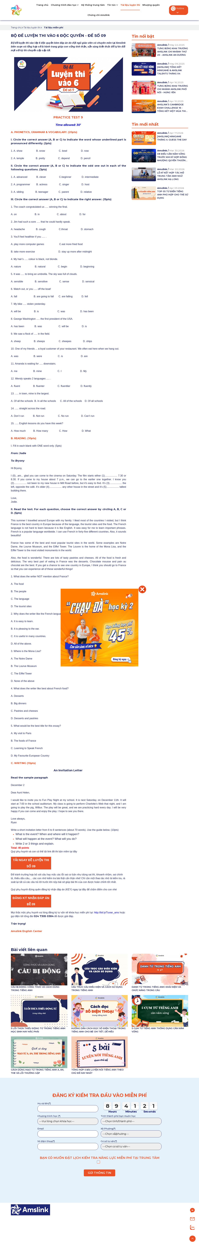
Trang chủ (42, 5)
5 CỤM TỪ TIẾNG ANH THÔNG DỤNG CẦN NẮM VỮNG (158, 1030)
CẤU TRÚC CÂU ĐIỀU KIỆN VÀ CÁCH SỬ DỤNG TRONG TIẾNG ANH (97, 989)
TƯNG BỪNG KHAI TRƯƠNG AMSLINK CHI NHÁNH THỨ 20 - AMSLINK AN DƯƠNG (172, 51)
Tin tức (112, 5)
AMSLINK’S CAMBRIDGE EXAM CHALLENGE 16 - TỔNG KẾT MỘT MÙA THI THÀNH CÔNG (171, 108)
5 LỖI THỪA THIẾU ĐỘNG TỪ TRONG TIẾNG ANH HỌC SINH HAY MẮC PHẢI (38, 1030)
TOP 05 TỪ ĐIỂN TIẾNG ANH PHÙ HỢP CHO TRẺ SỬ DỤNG (172, 194)
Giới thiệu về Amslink (160, 1218)
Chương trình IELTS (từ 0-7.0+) (88, 1241)
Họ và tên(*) (44, 1103)
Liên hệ (151, 1241)
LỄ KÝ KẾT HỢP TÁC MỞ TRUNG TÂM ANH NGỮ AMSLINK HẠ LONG (170, 176)
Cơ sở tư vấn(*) (109, 1141)
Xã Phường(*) (108, 1128)
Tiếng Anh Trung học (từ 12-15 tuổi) (91, 1229)
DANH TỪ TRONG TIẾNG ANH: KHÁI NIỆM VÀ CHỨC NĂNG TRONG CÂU (156, 989)
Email (40, 1128)
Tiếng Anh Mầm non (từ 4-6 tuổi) (89, 1218)
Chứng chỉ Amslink (99, 15)
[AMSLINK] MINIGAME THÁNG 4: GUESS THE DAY (172, 138)
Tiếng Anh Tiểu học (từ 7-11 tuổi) (89, 1223)
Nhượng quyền (151, 5)
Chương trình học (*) (48, 1116)
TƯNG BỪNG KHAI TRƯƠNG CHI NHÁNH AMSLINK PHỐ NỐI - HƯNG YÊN (172, 89)
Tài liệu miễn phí (53, 27)
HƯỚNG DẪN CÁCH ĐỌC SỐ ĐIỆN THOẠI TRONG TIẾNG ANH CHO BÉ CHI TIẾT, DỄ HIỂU (98, 1030)
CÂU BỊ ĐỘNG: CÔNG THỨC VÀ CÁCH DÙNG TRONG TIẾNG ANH (35, 989)
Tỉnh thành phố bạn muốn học (118, 1116)
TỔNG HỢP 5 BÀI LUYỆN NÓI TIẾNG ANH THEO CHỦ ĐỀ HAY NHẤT (97, 1071)
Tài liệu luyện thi (130, 5)
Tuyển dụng (155, 1235)
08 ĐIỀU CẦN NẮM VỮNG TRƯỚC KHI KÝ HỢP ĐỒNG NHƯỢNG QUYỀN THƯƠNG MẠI (172, 157)
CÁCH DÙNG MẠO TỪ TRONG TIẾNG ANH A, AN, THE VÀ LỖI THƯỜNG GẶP (37, 1071)
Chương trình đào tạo (65, 5)
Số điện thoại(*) (46, 1141)
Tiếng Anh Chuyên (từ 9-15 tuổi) (88, 1235)
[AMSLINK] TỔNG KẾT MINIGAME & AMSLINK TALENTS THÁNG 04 (169, 70)
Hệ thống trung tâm (93, 5)
